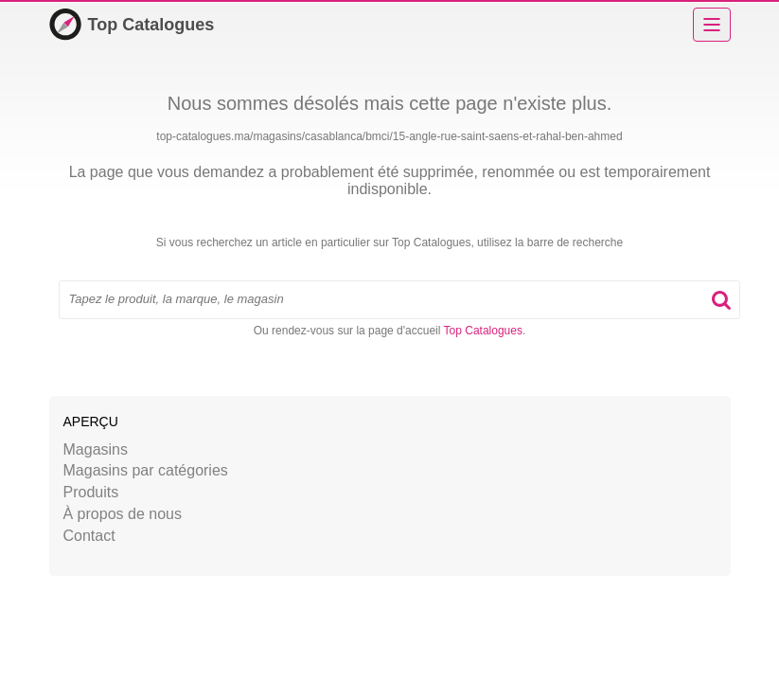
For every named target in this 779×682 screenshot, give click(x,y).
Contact (89, 536)
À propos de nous (122, 514)
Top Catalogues (483, 330)
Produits (91, 492)
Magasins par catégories (145, 470)
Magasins (95, 449)
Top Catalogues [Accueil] (132, 25)
